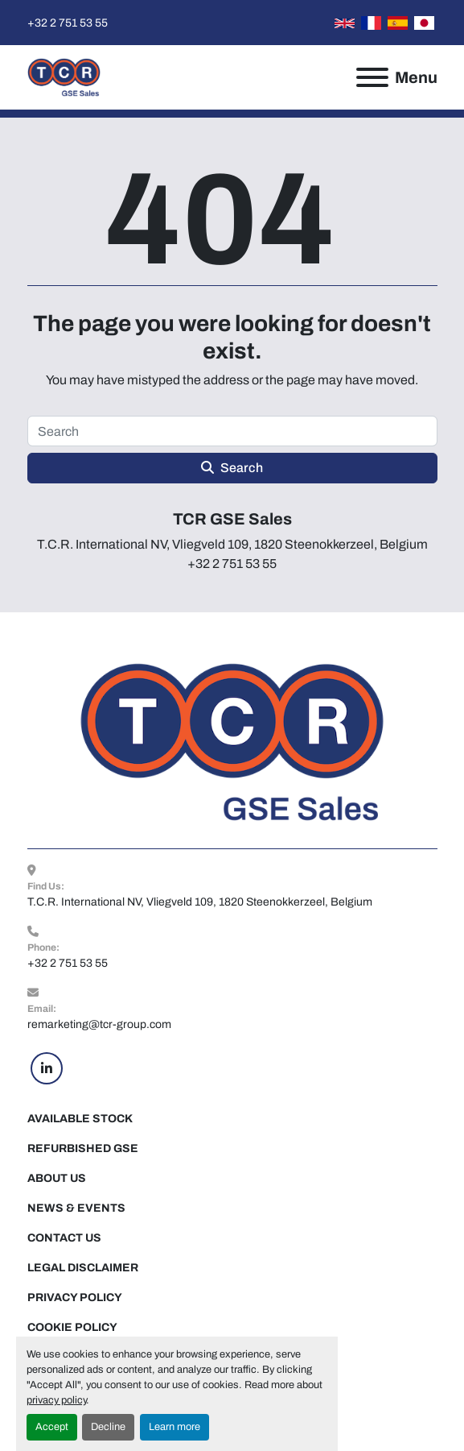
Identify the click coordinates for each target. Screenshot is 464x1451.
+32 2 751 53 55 (67, 23)
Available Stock (80, 1119)
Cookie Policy (72, 1327)
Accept (51, 1426)
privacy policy (56, 1400)
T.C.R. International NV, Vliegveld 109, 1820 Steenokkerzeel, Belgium (199, 902)
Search (232, 468)
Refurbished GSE (82, 1148)
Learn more (174, 1426)
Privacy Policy (74, 1297)
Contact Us (64, 1238)
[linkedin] (47, 1068)
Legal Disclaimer (82, 1268)
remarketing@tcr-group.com (99, 1024)
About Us (56, 1178)
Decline (108, 1426)
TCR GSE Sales (232, 519)
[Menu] (372, 77)
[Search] (232, 431)
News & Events (76, 1208)
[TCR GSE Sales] (231, 742)
